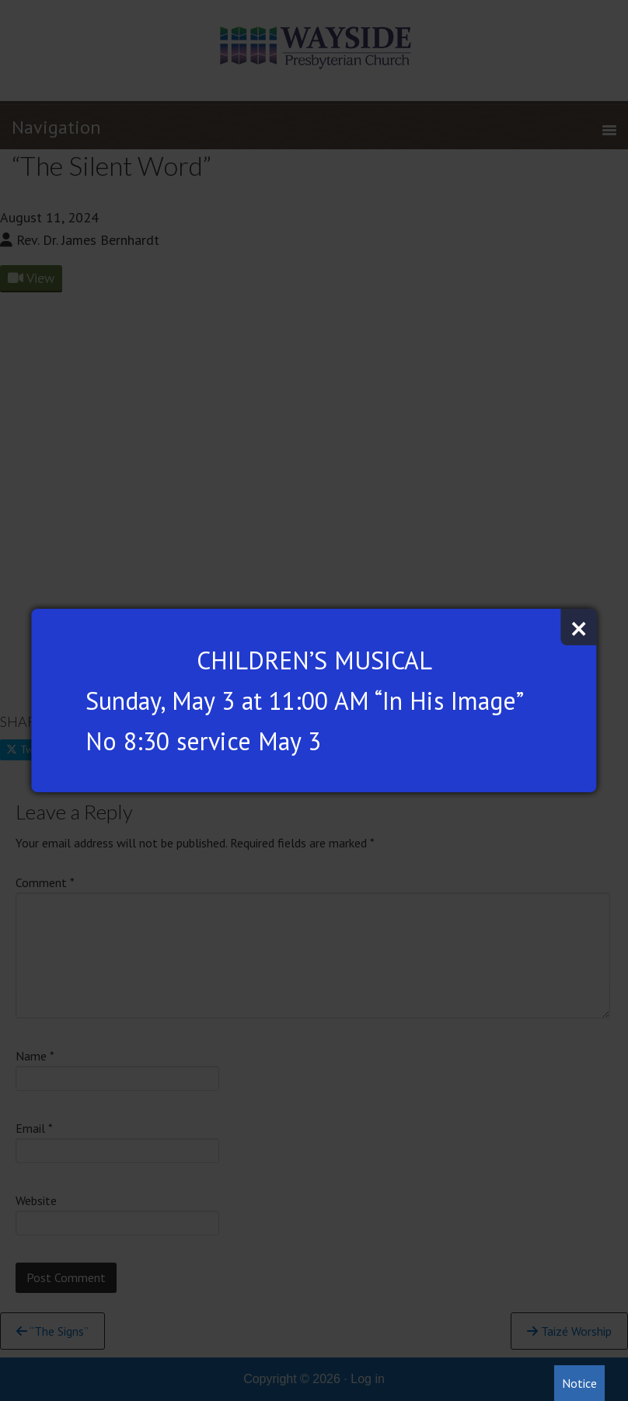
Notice (579, 1383)
